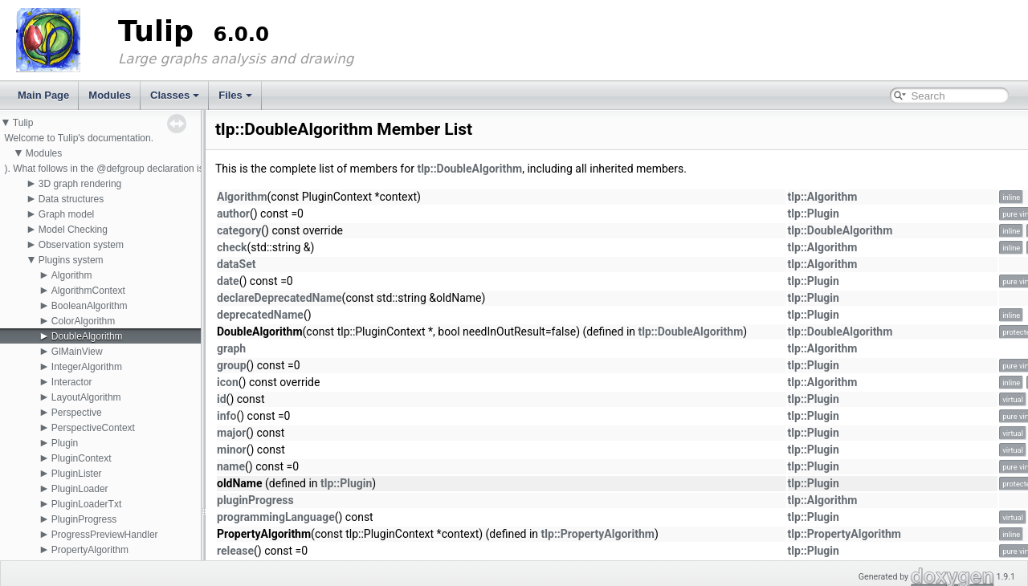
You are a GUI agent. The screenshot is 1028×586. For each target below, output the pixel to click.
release (235, 550)
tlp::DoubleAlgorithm (469, 168)
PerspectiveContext (93, 427)
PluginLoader (79, 488)
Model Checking (73, 229)
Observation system (81, 244)
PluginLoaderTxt (86, 504)
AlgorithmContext (88, 290)
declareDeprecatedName (279, 297)
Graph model (66, 214)
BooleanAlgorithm (89, 305)
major (231, 432)
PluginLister (76, 473)
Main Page (43, 95)
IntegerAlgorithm (86, 366)
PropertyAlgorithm (89, 549)
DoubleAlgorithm (87, 336)
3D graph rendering (80, 183)
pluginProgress (255, 500)
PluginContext (81, 458)
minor (232, 449)
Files (235, 95)
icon (228, 382)
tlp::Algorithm (823, 196)
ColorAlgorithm (83, 321)
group (232, 365)
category (239, 230)
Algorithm (71, 275)
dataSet (236, 264)
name (231, 466)
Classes (174, 95)
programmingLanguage (276, 517)
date (228, 281)
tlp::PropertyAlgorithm (598, 533)
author (233, 213)
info (226, 415)
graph (231, 348)
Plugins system (71, 260)
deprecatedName (260, 314)
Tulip (23, 122)
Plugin (64, 443)
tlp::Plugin (813, 213)
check (232, 247)
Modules (109, 95)
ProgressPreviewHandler (104, 534)
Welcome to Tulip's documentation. (78, 138)
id (221, 399)
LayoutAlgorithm (86, 397)
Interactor (71, 382)
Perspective (76, 412)
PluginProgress (83, 519)
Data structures (71, 199)
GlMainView (77, 351)
